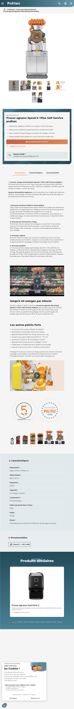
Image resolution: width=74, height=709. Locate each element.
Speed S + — (19, 544)
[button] (37, 281)
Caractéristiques (36, 173)
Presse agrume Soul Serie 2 (25, 605)
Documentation (52, 173)
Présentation (20, 173)
